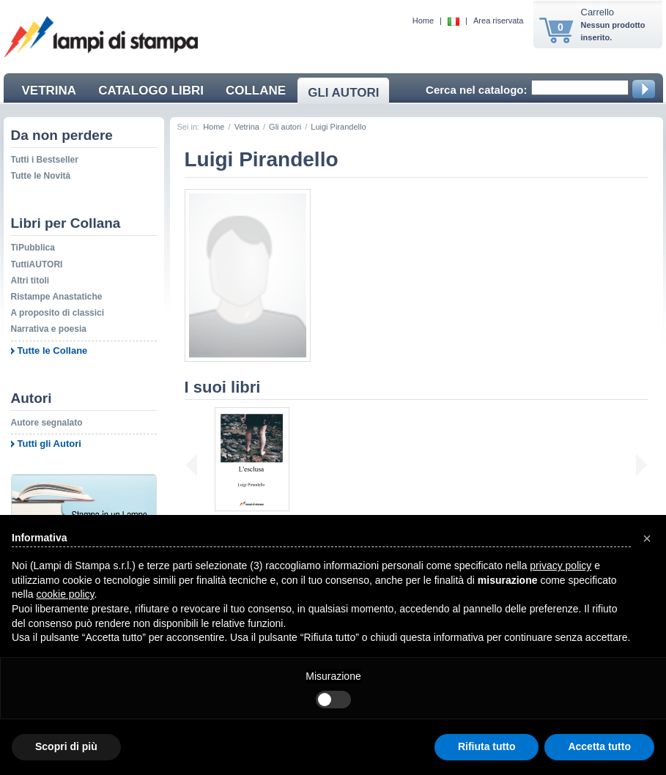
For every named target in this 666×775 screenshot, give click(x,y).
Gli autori (285, 126)
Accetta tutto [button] (599, 746)
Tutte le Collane (53, 350)
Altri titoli (30, 280)
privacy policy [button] (560, 565)
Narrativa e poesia (48, 329)
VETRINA (49, 90)
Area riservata (498, 20)
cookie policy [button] (65, 594)
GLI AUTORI (343, 93)
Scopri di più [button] (66, 746)
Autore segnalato (47, 423)
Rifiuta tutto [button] (487, 746)
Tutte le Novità (41, 176)
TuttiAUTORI (37, 264)
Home (423, 20)
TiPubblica (33, 247)
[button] (647, 538)
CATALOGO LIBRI (151, 90)
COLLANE (256, 90)
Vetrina (246, 126)
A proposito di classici (58, 313)
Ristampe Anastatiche (57, 297)
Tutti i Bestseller (44, 160)
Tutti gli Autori (49, 443)
